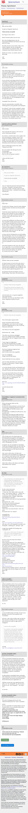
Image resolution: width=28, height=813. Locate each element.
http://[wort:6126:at (6, 566)
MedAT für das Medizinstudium (8, 788)
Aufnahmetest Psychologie (16, 786)
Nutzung (14, 757)
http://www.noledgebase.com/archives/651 (12, 648)
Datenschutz (20, 757)
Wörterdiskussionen (11, 8)
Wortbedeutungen (20, 8)
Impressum (7, 757)
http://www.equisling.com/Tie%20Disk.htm (12, 522)
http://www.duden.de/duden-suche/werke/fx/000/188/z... (9, 555)
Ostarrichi (3, 8)
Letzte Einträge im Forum (7, 745)
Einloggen (5, 739)
